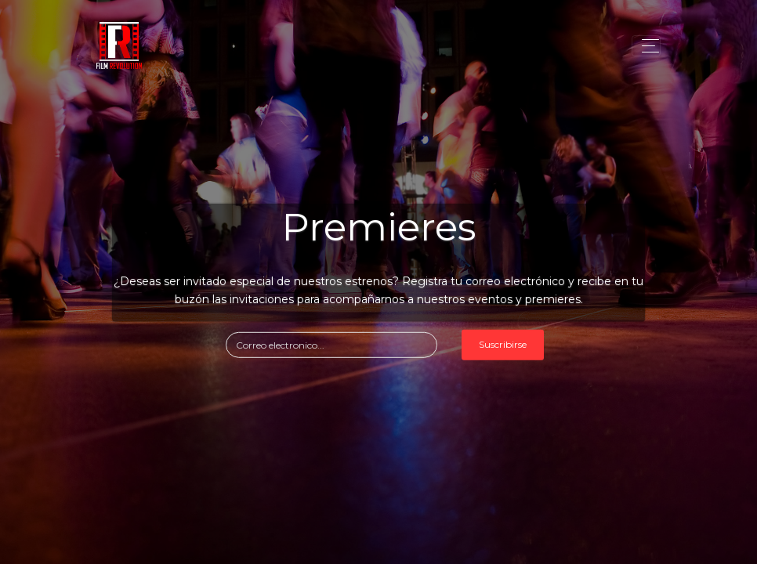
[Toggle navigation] (646, 45)
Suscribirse (503, 344)
